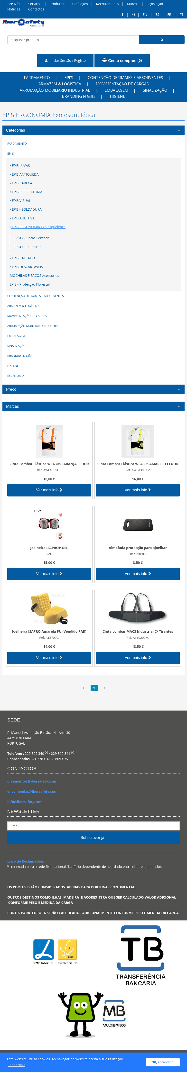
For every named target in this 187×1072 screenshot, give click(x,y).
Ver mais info (49, 490)
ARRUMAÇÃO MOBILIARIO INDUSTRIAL (55, 90)
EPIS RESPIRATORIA (26, 191)
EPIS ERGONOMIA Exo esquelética (37, 227)
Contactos (36, 9)
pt (181, 14)
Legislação (155, 3)
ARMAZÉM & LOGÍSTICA (59, 83)
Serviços (34, 3)
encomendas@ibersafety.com (32, 791)
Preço (11, 389)
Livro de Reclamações (25, 861)
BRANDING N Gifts (78, 96)
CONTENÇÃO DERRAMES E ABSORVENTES (125, 77)
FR (169, 14)
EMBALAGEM (116, 90)
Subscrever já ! (94, 838)
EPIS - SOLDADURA (26, 209)
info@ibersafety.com (25, 801)
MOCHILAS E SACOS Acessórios (34, 275)
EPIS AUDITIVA (22, 218)
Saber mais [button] (16, 1065)
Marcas (132, 3)
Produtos (56, 3)
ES (157, 14)
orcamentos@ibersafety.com (31, 781)
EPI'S (69, 77)
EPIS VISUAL (20, 200)
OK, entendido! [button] (163, 1062)
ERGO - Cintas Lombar (31, 238)
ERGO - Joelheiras (27, 246)
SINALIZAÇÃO (155, 90)
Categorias (15, 130)
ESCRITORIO (15, 376)
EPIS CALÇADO (22, 258)
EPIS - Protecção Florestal (30, 284)
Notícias (13, 9)
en (145, 14)
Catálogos (80, 3)
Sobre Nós (12, 3)
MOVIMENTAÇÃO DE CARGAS (122, 83)
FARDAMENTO (37, 77)
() (122, 60)
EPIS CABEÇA (21, 183)
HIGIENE (117, 96)
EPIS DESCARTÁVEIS (26, 266)
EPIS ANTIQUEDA (24, 174)
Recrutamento (107, 3)
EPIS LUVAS (20, 165)
